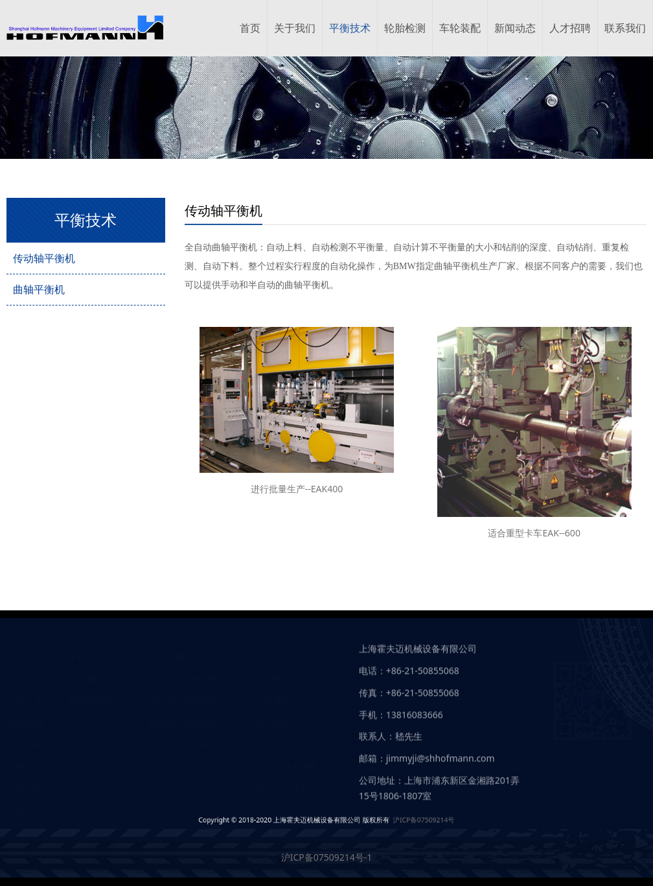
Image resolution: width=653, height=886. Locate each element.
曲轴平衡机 (39, 289)
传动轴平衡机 (44, 258)
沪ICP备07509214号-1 (326, 857)
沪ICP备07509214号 (374, 819)
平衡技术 (350, 28)
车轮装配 (460, 28)
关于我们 (294, 28)
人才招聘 (570, 28)
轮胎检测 (405, 28)
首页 (250, 28)
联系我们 (625, 28)
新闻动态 (515, 28)
